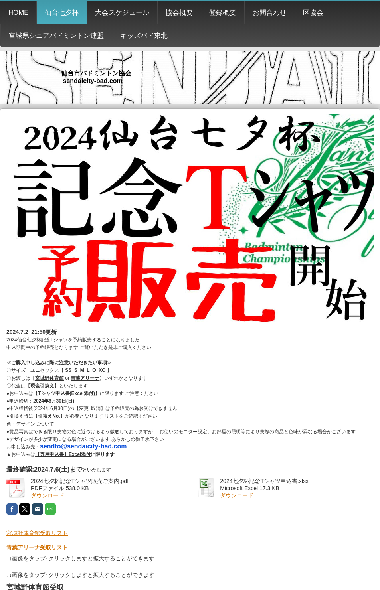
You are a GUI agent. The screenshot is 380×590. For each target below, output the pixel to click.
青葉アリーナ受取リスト (37, 547)
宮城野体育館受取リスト (37, 533)
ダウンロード (47, 495)
